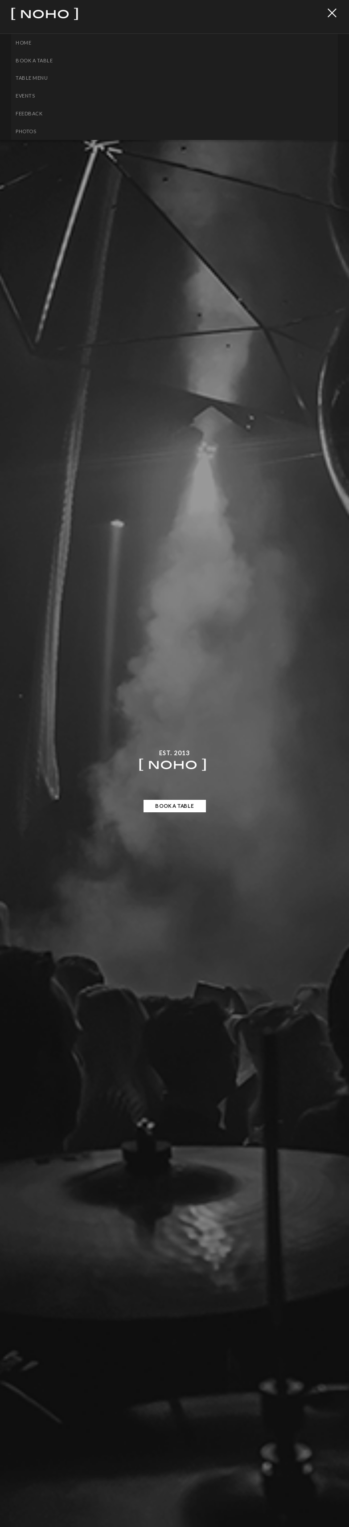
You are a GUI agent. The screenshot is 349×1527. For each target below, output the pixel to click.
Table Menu (32, 78)
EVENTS (25, 95)
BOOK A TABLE (34, 60)
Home (23, 42)
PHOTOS (26, 131)
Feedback (29, 113)
